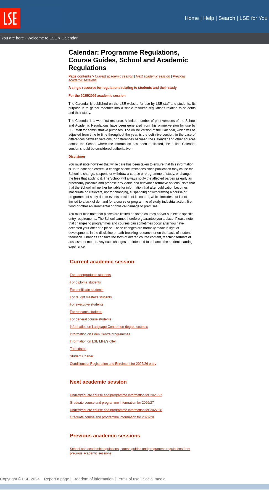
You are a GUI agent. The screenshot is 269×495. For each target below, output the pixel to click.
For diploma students (85, 282)
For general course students (90, 319)
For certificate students (86, 290)
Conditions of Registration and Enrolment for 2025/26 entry (113, 364)
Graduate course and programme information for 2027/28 (112, 417)
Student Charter (81, 356)
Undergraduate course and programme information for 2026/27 (116, 395)
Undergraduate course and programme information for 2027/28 (116, 410)
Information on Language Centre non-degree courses (109, 327)
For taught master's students (91, 297)
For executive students (86, 304)
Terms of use (128, 479)
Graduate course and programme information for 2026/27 (112, 403)
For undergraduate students (90, 275)
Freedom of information (93, 479)
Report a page (56, 479)
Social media (154, 479)
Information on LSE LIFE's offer (93, 341)
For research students (86, 312)
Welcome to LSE (42, 38)
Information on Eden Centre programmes (100, 334)
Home (192, 18)
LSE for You (253, 18)
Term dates (78, 349)
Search (226, 18)
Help (208, 18)
